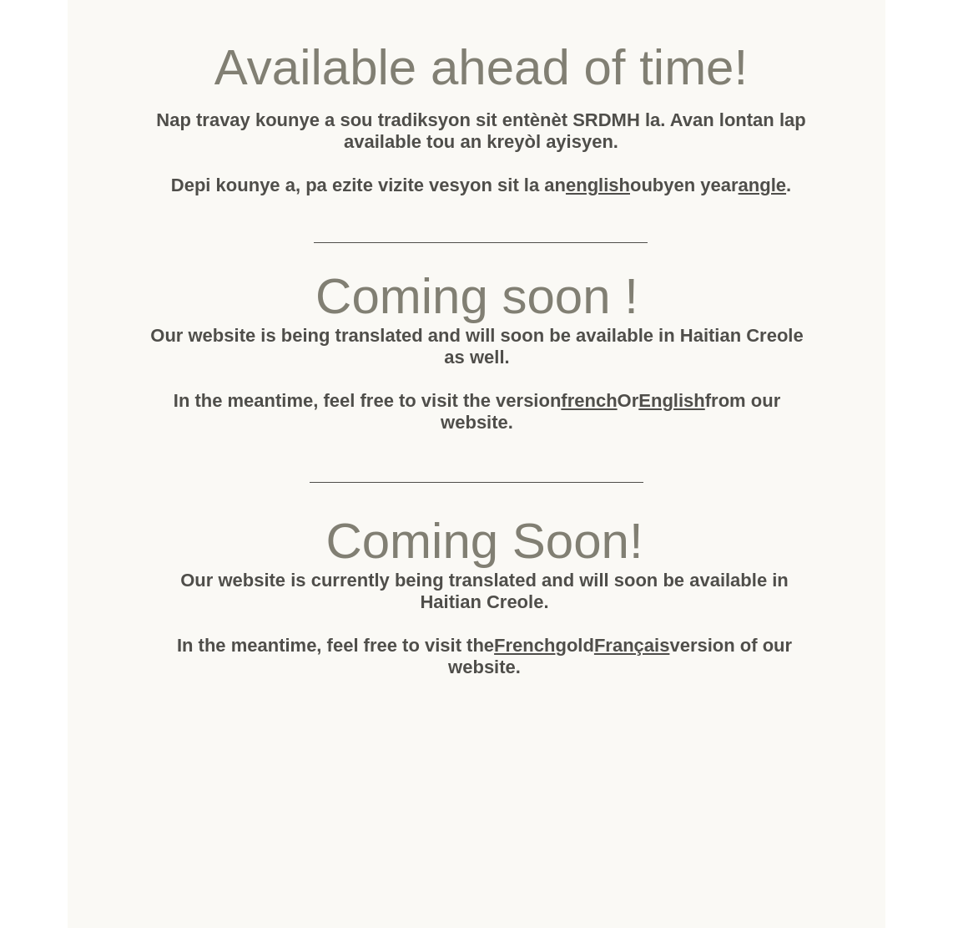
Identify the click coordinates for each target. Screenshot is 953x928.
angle (762, 185)
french (589, 400)
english (598, 185)
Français (632, 645)
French (524, 645)
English (671, 400)
